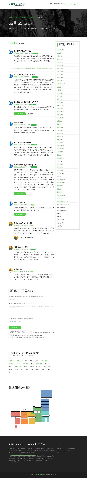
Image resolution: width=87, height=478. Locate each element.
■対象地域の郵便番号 (26, 297)
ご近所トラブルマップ (15, 17)
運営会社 (59, 449)
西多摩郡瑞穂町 (62, 201)
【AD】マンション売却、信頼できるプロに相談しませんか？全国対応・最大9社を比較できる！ (31, 68)
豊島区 (60, 96)
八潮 (49, 370)
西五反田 (47, 364)
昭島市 (60, 140)
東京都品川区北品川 (19, 205)
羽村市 (60, 192)
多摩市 (60, 186)
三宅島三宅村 (60, 220)
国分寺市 (59, 161)
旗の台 (25, 367)
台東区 (60, 65)
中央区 (60, 53)
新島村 (59, 217)
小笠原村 (59, 226)
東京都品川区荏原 (18, 225)
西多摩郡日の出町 (63, 205)
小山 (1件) (11, 364)
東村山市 (60, 158)
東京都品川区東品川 (19, 77)
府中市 (60, 137)
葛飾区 (60, 115)
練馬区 (60, 109)
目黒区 (60, 78)
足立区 (60, 112)
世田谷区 (61, 84)
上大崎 (36, 361)
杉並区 (60, 93)
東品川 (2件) (47, 367)
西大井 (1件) (39, 364)
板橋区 (60, 106)
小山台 (18, 364)
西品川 (10, 367)
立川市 (60, 124)
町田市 (60, 146)
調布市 (60, 143)
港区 (59, 56)
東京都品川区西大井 (19, 53)
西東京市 (61, 198)
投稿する (14, 328)
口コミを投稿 (72, 4)
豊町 (10, 373)
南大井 (37, 370)
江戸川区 (61, 118)
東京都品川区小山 (18, 145)
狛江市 (60, 171)
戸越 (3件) (25, 364)
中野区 (60, 90)
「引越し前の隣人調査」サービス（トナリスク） (23, 455)
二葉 (32, 370)
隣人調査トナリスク (71, 449)
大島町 (59, 214)
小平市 (60, 152)
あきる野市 (61, 195)
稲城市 (60, 189)
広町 (27, 370)
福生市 (60, 167)
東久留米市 (61, 180)
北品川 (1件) (44, 361)
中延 (32, 364)
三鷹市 (60, 130)
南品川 (44, 370)
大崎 (26, 361)
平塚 (22, 370)
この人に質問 (20, 114)
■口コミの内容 (21, 303)
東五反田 (38, 367)
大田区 (60, 81)
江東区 (60, 72)
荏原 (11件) (11, 361)
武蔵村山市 (61, 183)
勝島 (31, 361)
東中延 (10, 370)
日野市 (60, 155)
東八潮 (16, 370)
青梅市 (60, 133)
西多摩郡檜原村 (61, 208)
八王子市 (61, 121)
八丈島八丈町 (60, 223)
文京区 (60, 62)
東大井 (32, 367)
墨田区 (60, 69)
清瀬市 (59, 177)
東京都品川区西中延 (19, 167)
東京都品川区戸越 (18, 125)
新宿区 (60, 59)
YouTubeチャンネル (61, 451)
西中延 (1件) (18, 367)
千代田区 (60, 50)
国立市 (60, 164)
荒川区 (60, 103)
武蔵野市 (60, 127)
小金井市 (60, 149)
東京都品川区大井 (18, 104)
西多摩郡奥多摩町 (62, 211)
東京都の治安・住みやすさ (29, 17)
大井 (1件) (19, 361)
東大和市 (60, 174)
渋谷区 (60, 87)
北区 (59, 99)
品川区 (60, 75)
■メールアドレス (21, 319)
